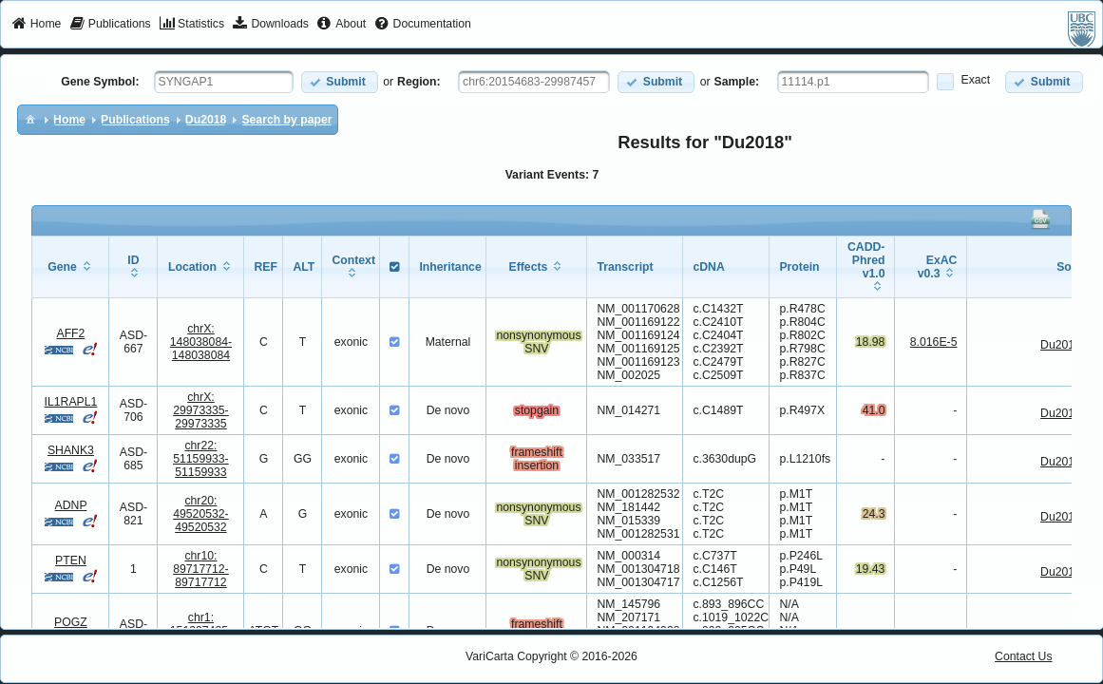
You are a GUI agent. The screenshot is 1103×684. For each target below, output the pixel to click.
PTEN (70, 560)
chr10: (201, 569)
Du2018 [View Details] (1060, 345)
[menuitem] (37, 24)
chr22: (201, 459)
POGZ (70, 622)
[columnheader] (70, 267)
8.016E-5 (934, 342)
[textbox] (224, 81)
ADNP (71, 505)
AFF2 (70, 333)
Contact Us (1024, 656)
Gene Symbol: (100, 81)
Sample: (737, 81)
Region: (419, 81)
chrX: (201, 342)
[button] (339, 82)
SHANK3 (71, 450)
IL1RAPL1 (71, 401)
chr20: (201, 514)
